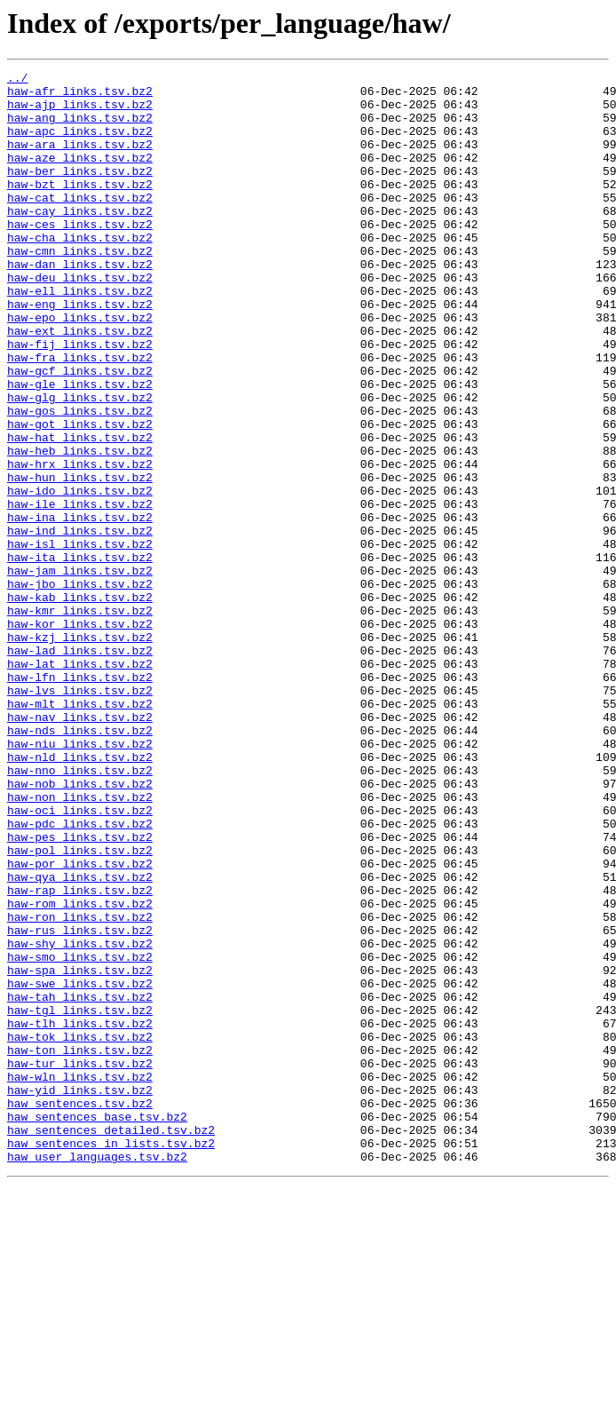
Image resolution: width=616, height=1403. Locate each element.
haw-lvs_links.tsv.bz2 (80, 815)
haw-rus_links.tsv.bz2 (80, 1103)
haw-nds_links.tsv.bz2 (80, 863)
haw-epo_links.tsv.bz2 (80, 368)
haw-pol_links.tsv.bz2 (80, 1007)
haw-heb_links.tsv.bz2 (80, 527)
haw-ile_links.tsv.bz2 (80, 591)
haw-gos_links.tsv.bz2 (80, 479)
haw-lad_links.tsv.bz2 (80, 767)
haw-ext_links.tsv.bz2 (80, 384)
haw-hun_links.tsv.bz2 (80, 559)
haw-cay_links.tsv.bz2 (80, 240)
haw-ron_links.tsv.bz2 (80, 1087)
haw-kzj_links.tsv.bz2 (80, 751)
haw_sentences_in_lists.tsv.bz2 (111, 1359)
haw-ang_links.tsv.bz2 (80, 128)
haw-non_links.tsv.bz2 (80, 943)
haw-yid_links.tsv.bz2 (80, 1295)
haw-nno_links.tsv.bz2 (80, 911)
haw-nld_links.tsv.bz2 (80, 895)
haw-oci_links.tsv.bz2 (80, 959)
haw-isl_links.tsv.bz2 (80, 639)
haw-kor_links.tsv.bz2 (80, 735)
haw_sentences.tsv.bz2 (80, 1311)
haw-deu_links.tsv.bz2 (80, 320)
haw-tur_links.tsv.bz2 (80, 1263)
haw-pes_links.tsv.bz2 (80, 991)
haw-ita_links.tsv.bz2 (80, 655)
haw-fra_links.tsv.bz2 (80, 416)
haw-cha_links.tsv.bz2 (80, 272)
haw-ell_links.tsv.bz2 (80, 336)
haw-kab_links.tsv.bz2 (80, 703)
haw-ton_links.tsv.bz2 (80, 1247)
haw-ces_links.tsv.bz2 (80, 256)
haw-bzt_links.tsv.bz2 (80, 208)
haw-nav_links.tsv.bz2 (80, 847)
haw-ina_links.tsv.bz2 (80, 607)
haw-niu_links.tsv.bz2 (80, 879)
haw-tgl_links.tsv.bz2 (80, 1199)
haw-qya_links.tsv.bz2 (80, 1039)
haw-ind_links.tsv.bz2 (80, 623)
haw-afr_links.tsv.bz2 (80, 96)
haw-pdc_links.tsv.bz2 (80, 975)
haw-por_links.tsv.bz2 (80, 1023)
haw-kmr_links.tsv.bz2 (80, 719)
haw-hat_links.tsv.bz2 (80, 511)
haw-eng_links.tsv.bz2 (80, 352)
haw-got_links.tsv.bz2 (80, 495)
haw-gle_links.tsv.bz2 (80, 448)
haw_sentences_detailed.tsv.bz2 (111, 1343)
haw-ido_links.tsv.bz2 (80, 575)
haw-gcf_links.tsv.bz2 (80, 432)
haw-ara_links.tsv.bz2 (80, 160)
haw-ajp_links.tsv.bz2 (80, 112)
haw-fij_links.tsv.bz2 (80, 400)
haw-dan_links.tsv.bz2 (80, 304)
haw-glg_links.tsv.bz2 (80, 464)
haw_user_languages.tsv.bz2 (97, 1375)
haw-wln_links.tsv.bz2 (80, 1279)
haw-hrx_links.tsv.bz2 (80, 543)
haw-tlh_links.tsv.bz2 (80, 1215)
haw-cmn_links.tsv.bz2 (80, 288)
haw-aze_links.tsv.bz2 (80, 176)
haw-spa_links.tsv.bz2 (80, 1151)
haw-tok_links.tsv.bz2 (80, 1231)
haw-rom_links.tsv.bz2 (80, 1071)
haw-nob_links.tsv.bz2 (80, 927)
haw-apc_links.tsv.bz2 (80, 144)
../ (17, 80)
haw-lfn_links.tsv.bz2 (80, 799)
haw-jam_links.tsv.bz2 (80, 671)
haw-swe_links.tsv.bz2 (80, 1167)
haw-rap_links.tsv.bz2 (80, 1055)
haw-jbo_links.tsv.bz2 (80, 687)
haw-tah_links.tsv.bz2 (80, 1183)
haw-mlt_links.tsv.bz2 (80, 831)
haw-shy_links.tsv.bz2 (80, 1119)
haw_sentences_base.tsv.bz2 (97, 1327)
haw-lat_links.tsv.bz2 (80, 783)
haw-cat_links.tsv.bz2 (80, 224)
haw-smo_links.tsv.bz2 (80, 1135)
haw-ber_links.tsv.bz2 (80, 192)
